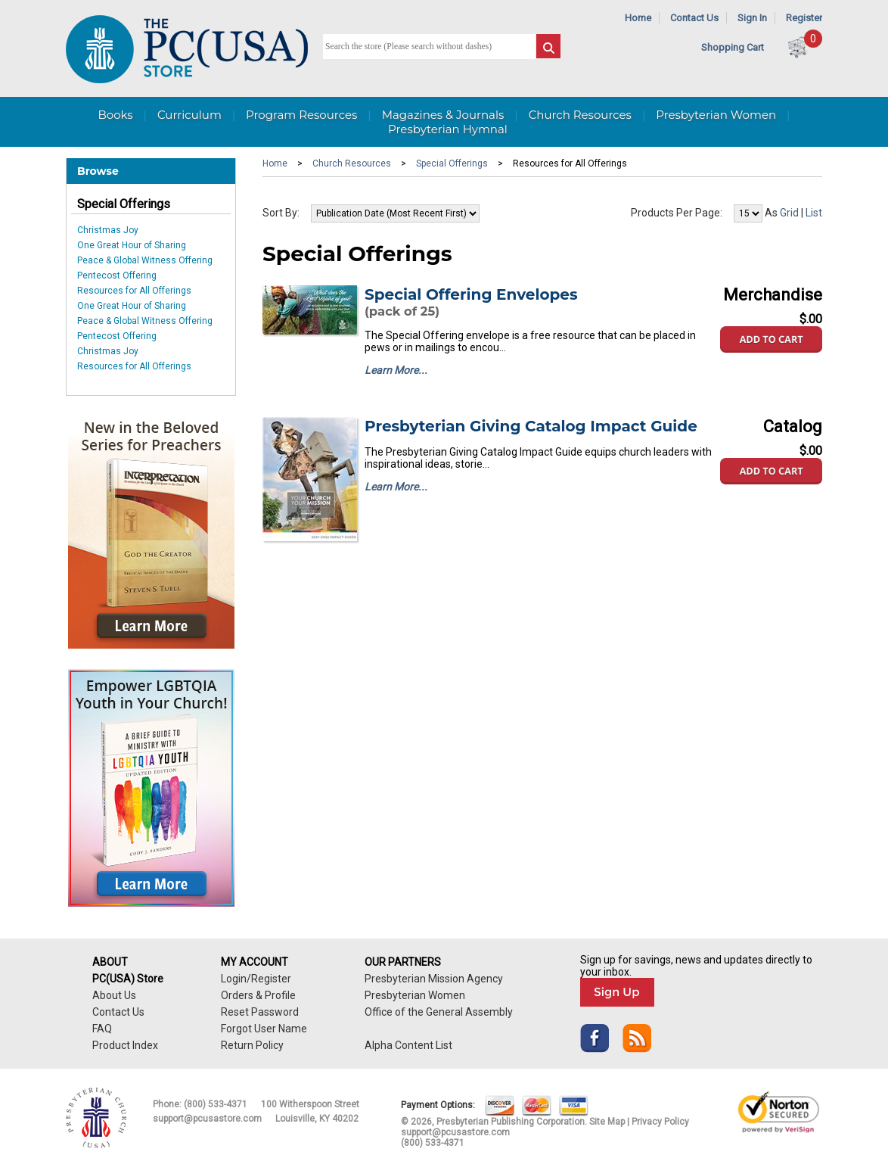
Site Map (607, 1121)
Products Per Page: (676, 213)
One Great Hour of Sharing (131, 245)
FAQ (102, 1029)
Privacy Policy (660, 1121)
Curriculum (189, 114)
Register (804, 17)
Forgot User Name (264, 1029)
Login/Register (256, 979)
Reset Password (260, 1012)
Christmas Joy (107, 230)
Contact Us (694, 17)
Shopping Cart (732, 47)
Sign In (752, 17)
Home (638, 17)
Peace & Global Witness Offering (145, 260)
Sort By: (281, 213)
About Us (114, 995)
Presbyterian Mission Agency (434, 979)
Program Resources (301, 114)
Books (115, 114)
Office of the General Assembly (439, 1012)
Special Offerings (123, 204)
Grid (789, 213)
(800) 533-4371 (215, 1104)
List (814, 213)
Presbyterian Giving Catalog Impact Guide (531, 426)
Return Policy (252, 1045)
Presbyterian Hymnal (448, 129)
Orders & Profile (258, 995)
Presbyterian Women (716, 114)
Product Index (125, 1045)
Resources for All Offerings (134, 290)
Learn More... (396, 370)
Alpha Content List (408, 1045)
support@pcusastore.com (207, 1118)
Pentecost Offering (117, 275)
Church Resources (580, 114)
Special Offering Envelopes (471, 294)
